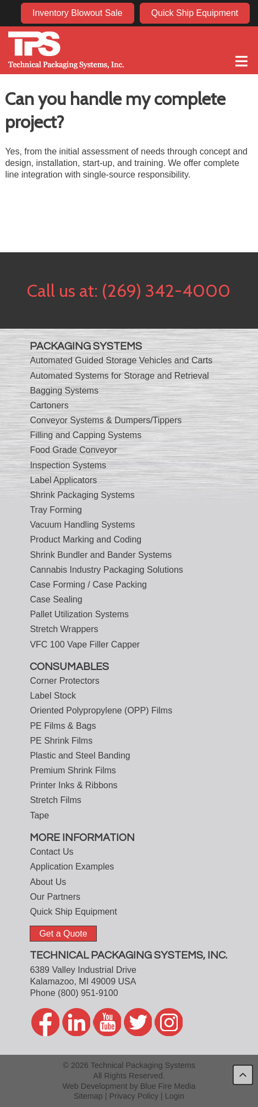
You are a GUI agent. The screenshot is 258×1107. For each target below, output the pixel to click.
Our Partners (55, 896)
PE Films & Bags (63, 725)
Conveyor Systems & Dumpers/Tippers (106, 420)
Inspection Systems (68, 465)
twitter (138, 1022)
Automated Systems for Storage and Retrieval (119, 375)
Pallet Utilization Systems (79, 614)
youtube (107, 1022)
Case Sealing (56, 599)
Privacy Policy (134, 1096)
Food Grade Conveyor (73, 450)
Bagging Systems (64, 390)
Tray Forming (56, 509)
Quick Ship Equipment (194, 13)
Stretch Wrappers (64, 629)
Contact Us (51, 851)
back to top (243, 1075)
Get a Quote (63, 933)
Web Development (94, 1086)
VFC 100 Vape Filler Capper (85, 644)
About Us (48, 882)
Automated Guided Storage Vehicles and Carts (121, 360)
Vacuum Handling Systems (82, 524)
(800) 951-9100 (88, 993)
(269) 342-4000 (166, 290)
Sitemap (88, 1096)
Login (174, 1096)
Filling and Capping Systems (85, 435)
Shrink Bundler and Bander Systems (101, 555)
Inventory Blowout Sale (77, 13)
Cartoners (49, 405)
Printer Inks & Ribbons (73, 785)
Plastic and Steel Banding (80, 755)
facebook (45, 1022)
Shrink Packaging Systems (82, 495)
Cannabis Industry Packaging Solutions (106, 569)
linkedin (76, 1022)
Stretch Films (55, 800)
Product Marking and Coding (85, 539)
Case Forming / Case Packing (88, 584)
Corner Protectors (64, 680)
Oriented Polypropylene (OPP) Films (101, 710)
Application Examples (72, 866)
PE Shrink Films (61, 740)
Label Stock (53, 695)
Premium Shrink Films (73, 770)
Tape (39, 815)
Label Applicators (63, 480)
